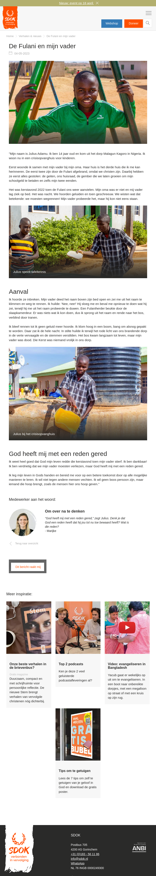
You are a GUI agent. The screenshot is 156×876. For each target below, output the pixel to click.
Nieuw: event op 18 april (76, 3)
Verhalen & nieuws (30, 36)
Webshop (112, 23)
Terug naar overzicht (26, 544)
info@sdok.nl (79, 858)
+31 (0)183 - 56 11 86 (85, 854)
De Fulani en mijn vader (60, 36)
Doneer (133, 23)
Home (10, 36)
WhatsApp (77, 863)
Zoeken (148, 23)
